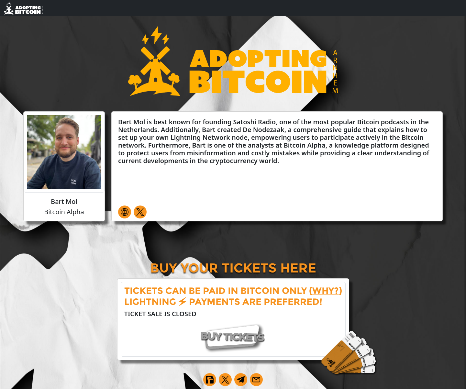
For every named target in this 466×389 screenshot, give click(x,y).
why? (325, 290)
